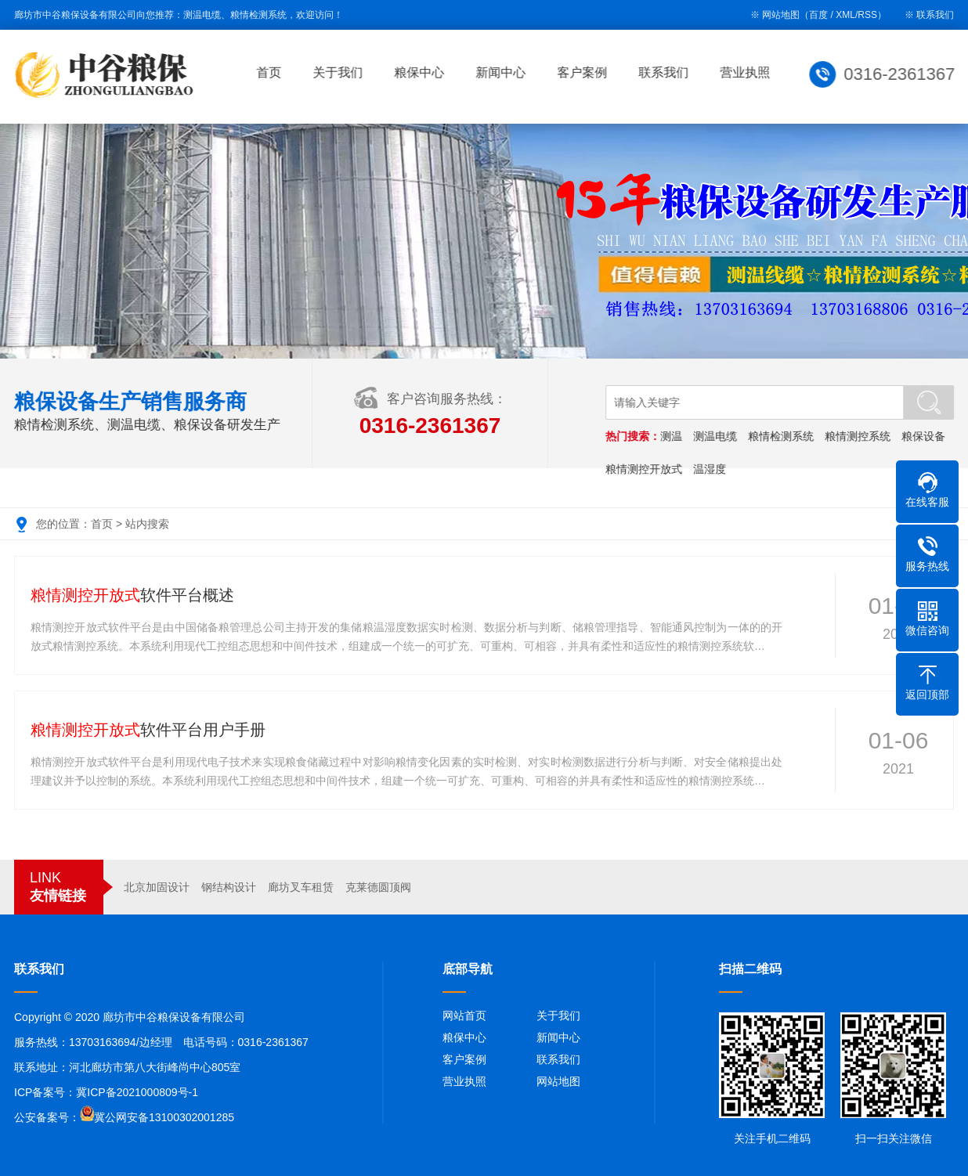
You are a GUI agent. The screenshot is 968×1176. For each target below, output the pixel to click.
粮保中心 (422, 72)
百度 (818, 14)
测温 (673, 436)
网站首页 (464, 1015)
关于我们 (341, 72)
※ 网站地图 (775, 14)
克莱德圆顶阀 (378, 887)
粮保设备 (925, 436)
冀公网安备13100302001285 (164, 1117)
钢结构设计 (228, 887)
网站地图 (558, 1081)
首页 (271, 72)
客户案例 (585, 72)
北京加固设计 (157, 887)
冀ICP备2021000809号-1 (137, 1092)
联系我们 (935, 14)
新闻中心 (504, 72)
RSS (867, 14)
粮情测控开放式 (645, 469)
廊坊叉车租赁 (301, 887)
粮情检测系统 (782, 436)
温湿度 (711, 469)
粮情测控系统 (859, 436)
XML (845, 14)
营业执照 (748, 72)
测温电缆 (717, 436)
